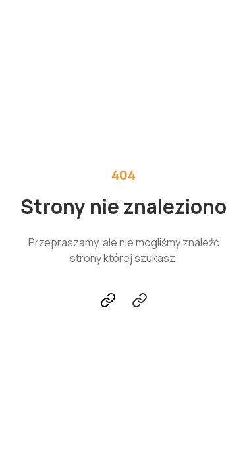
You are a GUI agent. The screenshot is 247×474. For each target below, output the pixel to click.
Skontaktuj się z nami (139, 300)
